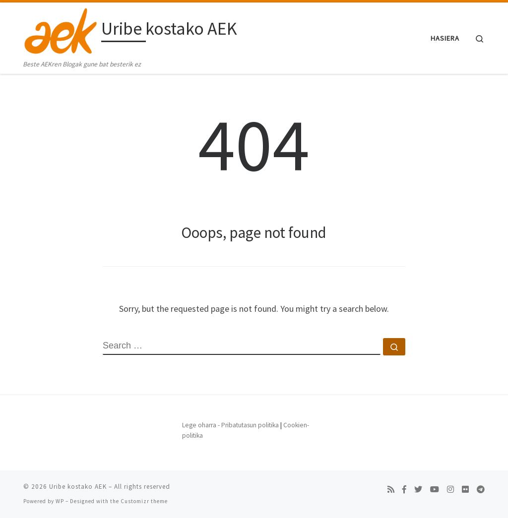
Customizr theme (144, 501)
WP (60, 501)
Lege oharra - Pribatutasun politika (230, 425)
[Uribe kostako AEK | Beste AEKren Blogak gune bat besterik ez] (60, 30)
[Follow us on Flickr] (465, 489)
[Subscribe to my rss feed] (390, 489)
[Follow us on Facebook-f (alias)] (404, 489)
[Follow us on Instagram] (450, 489)
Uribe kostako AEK (78, 486)
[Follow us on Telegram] (481, 489)
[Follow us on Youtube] (434, 489)
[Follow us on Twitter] (418, 489)
